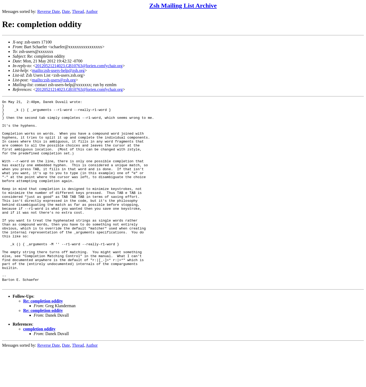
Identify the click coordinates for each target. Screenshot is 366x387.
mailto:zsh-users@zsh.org (54, 80)
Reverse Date (48, 11)
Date (66, 11)
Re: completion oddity (43, 338)
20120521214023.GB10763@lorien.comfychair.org (78, 65)
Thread (78, 11)
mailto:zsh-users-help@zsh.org (58, 70)
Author (92, 11)
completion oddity (39, 366)
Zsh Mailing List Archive (183, 5)
